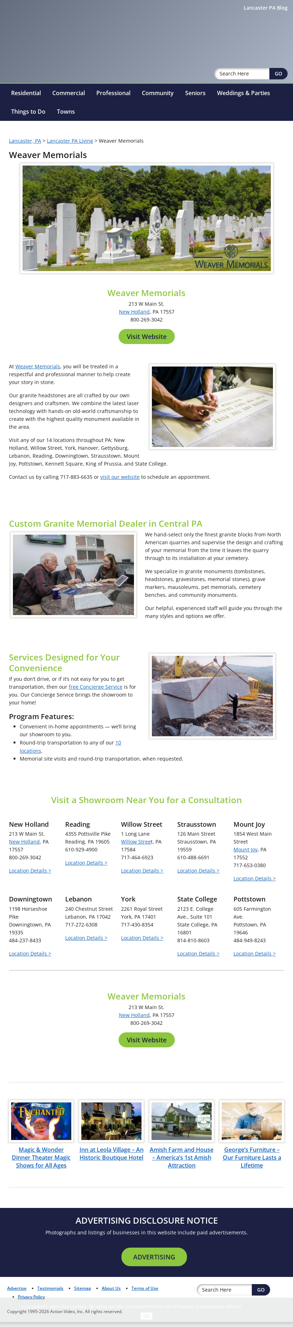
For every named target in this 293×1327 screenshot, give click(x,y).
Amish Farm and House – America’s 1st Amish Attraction (181, 1251)
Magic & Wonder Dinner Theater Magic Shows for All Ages (41, 1251)
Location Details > (30, 964)
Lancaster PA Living (70, 122)
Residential (26, 74)
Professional (113, 74)
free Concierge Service (96, 780)
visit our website (120, 458)
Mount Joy (246, 943)
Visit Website (147, 318)
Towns (66, 93)
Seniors (195, 74)
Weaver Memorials (37, 347)
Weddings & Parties (243, 74)
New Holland (134, 293)
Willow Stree (136, 935)
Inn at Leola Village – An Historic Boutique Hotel (112, 1247)
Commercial (68, 74)
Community (158, 74)
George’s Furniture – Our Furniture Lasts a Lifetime (252, 1251)
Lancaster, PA (25, 122)
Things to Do (28, 93)
